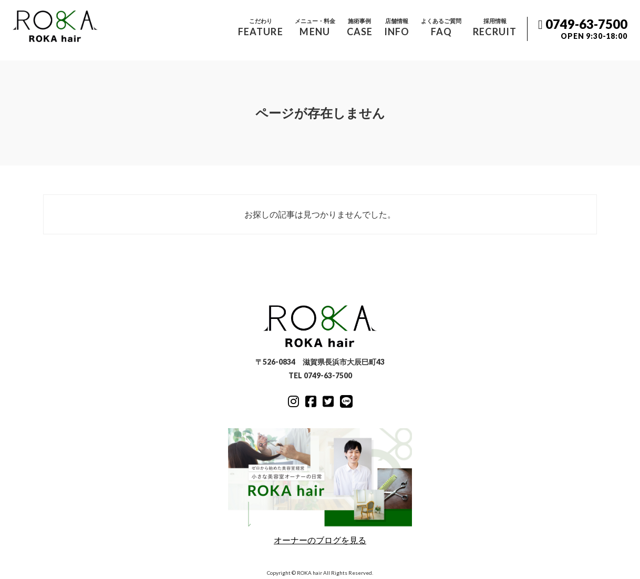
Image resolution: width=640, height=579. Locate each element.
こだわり (260, 27)
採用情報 (495, 27)
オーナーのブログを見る (320, 486)
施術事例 (360, 27)
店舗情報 (396, 27)
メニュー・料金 (315, 27)
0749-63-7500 (582, 29)
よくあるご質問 (441, 27)
